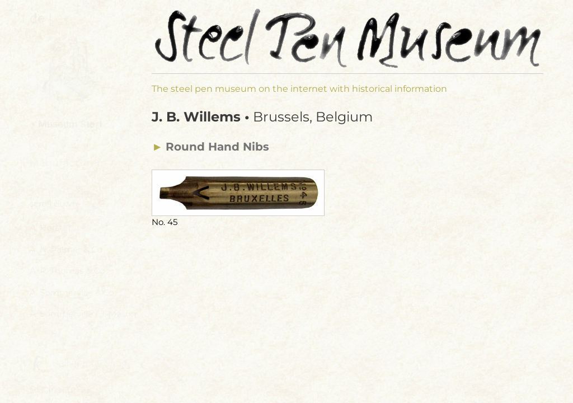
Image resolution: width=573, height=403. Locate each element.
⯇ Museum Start (66, 124)
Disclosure (53, 389)
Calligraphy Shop (78, 364)
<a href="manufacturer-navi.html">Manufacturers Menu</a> (86, 257)
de (37, 18)
